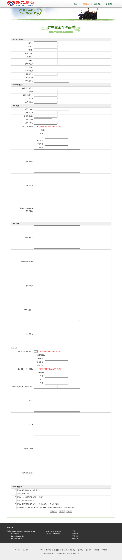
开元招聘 (75, 536)
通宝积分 (48, 550)
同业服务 (96, 550)
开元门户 (75, 531)
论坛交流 (56, 550)
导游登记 (80, 550)
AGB (41, 550)
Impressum (34, 550)
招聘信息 (72, 550)
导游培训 (88, 550)
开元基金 (64, 550)
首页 (75, 4)
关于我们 (17, 550)
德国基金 (86, 4)
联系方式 (25, 550)
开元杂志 (75, 538)
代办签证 (104, 550)
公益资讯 (110, 4)
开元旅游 (75, 533)
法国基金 (98, 4)
